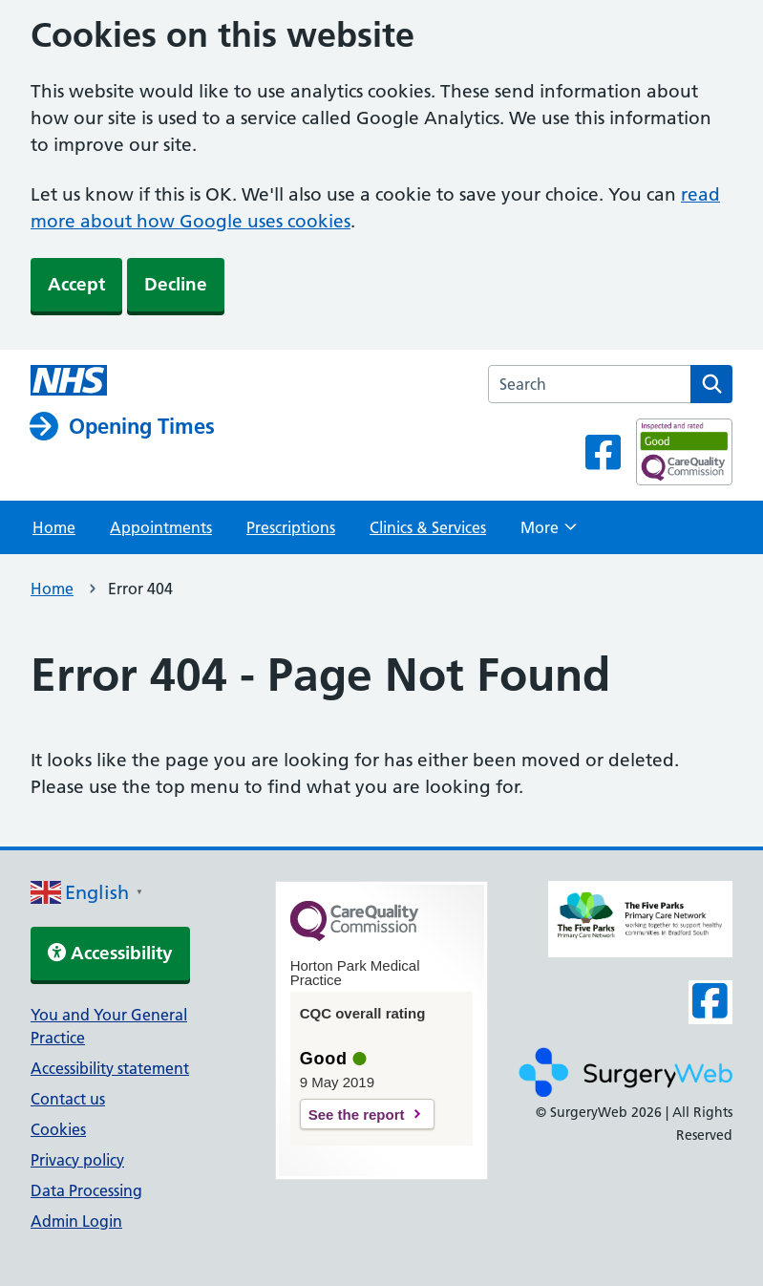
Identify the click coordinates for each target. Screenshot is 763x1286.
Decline (175, 284)
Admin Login (76, 1221)
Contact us (68, 1098)
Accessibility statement (110, 1068)
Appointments (161, 527)
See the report (356, 1114)
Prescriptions (290, 527)
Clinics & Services (428, 527)
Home (53, 527)
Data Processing (86, 1190)
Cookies (58, 1129)
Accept (76, 284)
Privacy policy (77, 1159)
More (548, 533)
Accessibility (110, 953)
